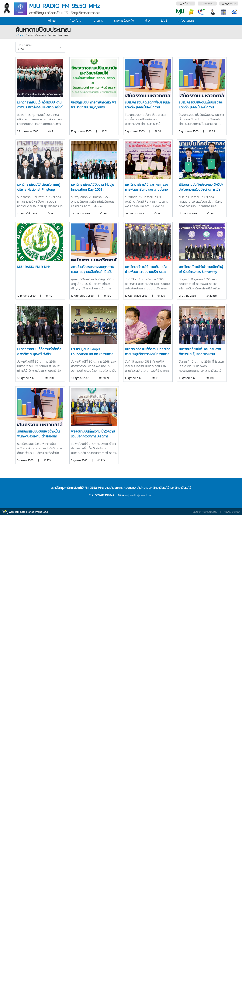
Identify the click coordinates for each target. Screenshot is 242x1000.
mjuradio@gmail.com (139, 495)
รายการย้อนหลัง (124, 20)
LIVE (164, 20)
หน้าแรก (52, 20)
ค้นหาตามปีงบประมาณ (59, 35)
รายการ (98, 20)
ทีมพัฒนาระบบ (232, 512)
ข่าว (147, 20)
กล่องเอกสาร (186, 20)
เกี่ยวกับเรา (75, 20)
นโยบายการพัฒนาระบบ (205, 512)
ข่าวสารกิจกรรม (36, 35)
